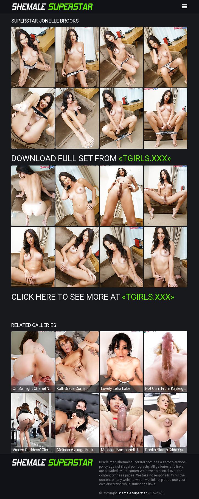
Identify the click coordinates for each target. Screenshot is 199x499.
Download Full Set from (91, 158)
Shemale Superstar (132, 493)
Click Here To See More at (92, 297)
